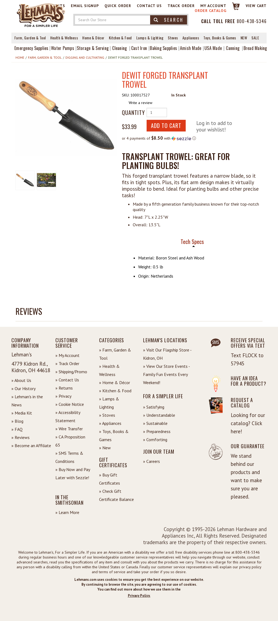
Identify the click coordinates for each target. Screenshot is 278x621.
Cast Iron (139, 48)
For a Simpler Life (163, 396)
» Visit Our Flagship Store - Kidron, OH (167, 354)
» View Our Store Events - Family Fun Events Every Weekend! (166, 374)
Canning (232, 48)
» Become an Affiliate (31, 445)
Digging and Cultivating (84, 57)
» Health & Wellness (109, 370)
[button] (66, 117)
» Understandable (159, 415)
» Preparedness (156, 431)
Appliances (190, 37)
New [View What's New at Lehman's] (244, 37)
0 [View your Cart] (236, 5)
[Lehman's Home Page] (41, 14)
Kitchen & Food (120, 37)
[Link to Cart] (233, 8)
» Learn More (67, 512)
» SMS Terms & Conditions (69, 457)
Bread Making (255, 48)
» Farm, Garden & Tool (115, 354)
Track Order (181, 5)
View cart (256, 5)
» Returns (64, 388)
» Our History (23, 388)
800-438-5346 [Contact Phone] (252, 21)
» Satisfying (153, 407)
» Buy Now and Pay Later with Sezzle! (72, 473)
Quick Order (118, 5)
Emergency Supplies (31, 48)
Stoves (173, 37)
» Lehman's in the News (27, 400)
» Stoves (107, 415)
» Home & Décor (114, 382)
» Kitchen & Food (115, 390)
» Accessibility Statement (67, 416)
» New (105, 447)
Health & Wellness (64, 37)
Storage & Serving (93, 48)
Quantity (132, 112)
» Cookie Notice (69, 404)
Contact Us (149, 5)
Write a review (140, 102)
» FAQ (17, 429)
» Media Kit (21, 413)
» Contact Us (67, 379)
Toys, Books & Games (219, 37)
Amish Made (190, 48)
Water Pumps (62, 48)
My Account (213, 5)
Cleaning (119, 48)
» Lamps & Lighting (109, 403)
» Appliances (110, 423)
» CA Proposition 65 (70, 441)
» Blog (17, 421)
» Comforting (155, 439)
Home (19, 57)
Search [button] (169, 20)
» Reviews (20, 437)
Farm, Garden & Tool (30, 37)
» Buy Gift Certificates (109, 479)
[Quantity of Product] (157, 112)
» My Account (67, 355)
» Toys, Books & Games (114, 435)
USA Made (213, 48)
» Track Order (67, 363)
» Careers (151, 461)
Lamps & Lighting (149, 37)
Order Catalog (210, 10)
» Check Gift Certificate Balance (116, 495)
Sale (255, 37)
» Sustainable (155, 423)
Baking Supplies (163, 48)
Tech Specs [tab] (192, 242)
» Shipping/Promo (71, 371)
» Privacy (63, 396)
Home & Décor (93, 37)
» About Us (21, 380)
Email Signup (85, 5)
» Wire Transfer (69, 428)
